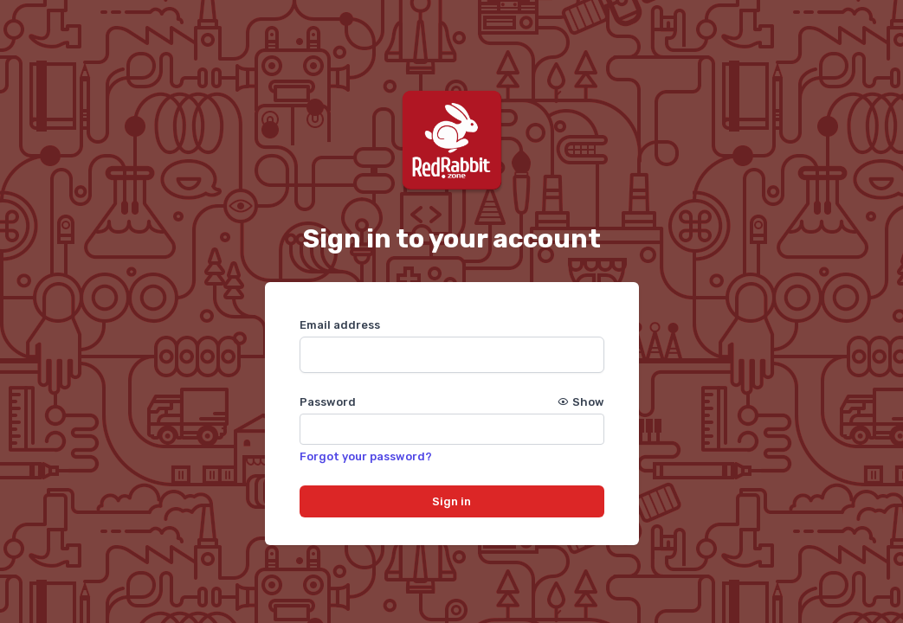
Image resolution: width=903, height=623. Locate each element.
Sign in (451, 501)
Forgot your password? (366, 456)
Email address (340, 324)
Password (452, 402)
